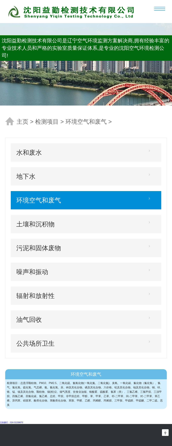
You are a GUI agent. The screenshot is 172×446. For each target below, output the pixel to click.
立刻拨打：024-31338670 (11, 422)
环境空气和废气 (86, 121)
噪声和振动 (32, 271)
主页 (22, 121)
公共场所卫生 (35, 343)
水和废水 (29, 152)
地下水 (25, 176)
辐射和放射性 (35, 295)
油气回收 (29, 319)
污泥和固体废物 (38, 248)
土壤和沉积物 (35, 224)
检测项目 (47, 121)
